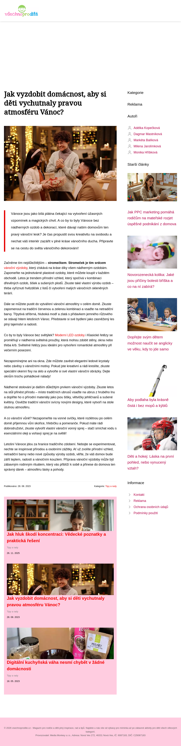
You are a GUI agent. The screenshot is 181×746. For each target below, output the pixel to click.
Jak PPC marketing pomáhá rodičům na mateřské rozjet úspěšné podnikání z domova (151, 218)
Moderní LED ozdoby (70, 335)
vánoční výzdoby (15, 268)
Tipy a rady (111, 486)
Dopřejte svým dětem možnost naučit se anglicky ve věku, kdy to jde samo (149, 343)
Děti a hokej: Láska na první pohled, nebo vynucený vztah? (150, 462)
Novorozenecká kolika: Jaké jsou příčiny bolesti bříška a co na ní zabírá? (150, 281)
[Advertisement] (90, 48)
